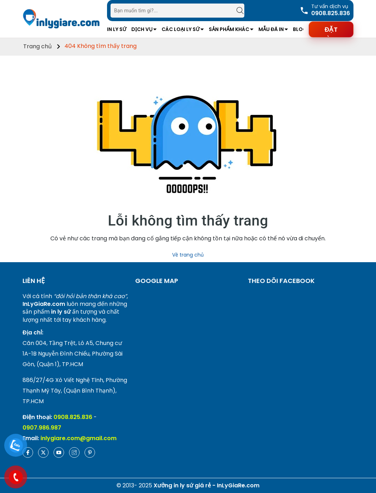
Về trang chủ (188, 254)
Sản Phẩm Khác (229, 29)
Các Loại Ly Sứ (181, 29)
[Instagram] (74, 452)
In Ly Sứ (116, 29)
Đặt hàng (330, 31)
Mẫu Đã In (271, 29)
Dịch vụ (141, 29)
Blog (300, 29)
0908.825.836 (73, 417)
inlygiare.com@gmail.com (78, 438)
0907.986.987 (42, 428)
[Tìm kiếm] (237, 10)
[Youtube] (59, 452)
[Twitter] (43, 452)
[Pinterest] (89, 452)
